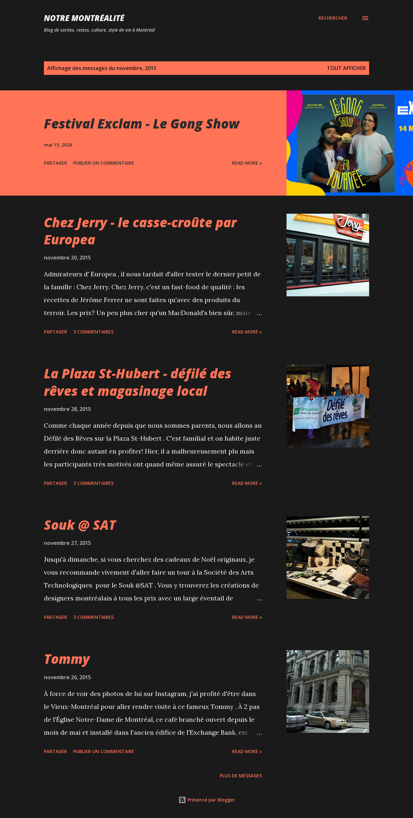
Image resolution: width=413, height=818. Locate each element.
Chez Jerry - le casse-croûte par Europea (140, 230)
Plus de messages (241, 775)
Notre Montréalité (84, 18)
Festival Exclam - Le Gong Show (141, 123)
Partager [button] (55, 163)
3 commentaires (93, 332)
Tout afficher (346, 68)
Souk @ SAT (80, 525)
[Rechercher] (332, 18)
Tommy (67, 659)
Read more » (247, 163)
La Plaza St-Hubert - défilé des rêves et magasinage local (137, 381)
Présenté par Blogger (206, 800)
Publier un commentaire (103, 163)
